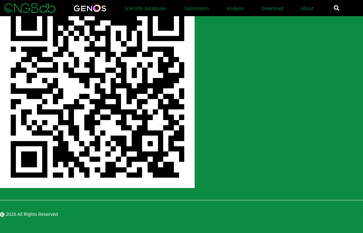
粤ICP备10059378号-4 (340, 214)
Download (272, 8)
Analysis (235, 8)
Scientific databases (145, 8)
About (307, 8)
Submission (196, 8)
